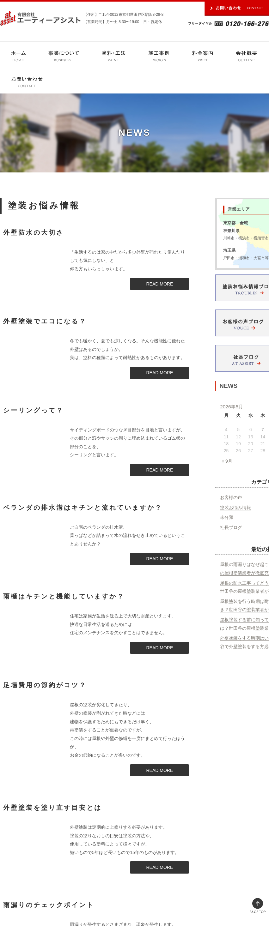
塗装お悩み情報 (235, 507)
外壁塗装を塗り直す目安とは (52, 807)
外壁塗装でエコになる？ (45, 321)
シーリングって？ (33, 410)
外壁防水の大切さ (33, 232)
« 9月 (227, 461)
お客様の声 (231, 497)
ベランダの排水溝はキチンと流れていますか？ (82, 507)
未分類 (226, 517)
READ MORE (159, 283)
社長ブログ (231, 527)
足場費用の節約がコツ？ (45, 685)
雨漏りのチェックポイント (48, 904)
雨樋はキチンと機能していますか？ (64, 596)
